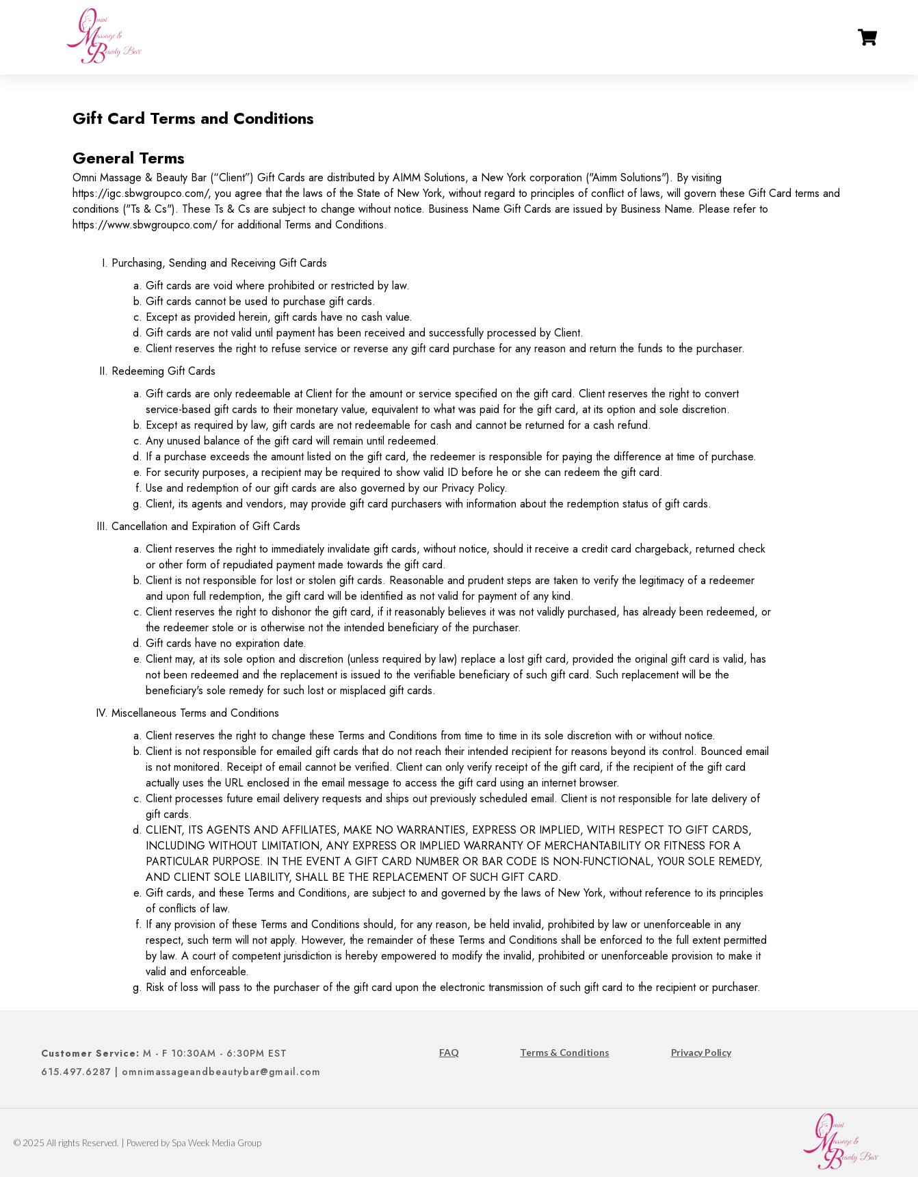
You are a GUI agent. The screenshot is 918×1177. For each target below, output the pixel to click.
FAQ (448, 1052)
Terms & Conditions (564, 1052)
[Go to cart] (867, 37)
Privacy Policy (701, 1052)
